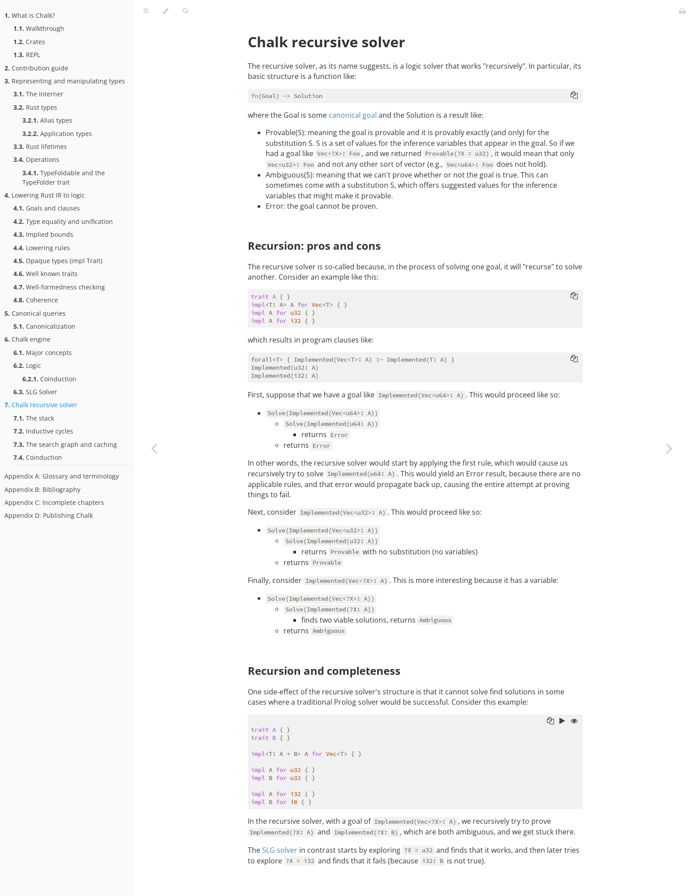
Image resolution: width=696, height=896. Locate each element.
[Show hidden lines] (574, 722)
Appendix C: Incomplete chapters (54, 502)
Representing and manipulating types (64, 81)
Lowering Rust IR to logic (44, 195)
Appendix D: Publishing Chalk (48, 515)
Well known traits (45, 273)
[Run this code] (562, 722)
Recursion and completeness (324, 670)
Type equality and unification (63, 221)
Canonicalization (44, 326)
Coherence (35, 300)
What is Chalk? (29, 15)
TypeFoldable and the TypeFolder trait (63, 177)
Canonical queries (35, 313)
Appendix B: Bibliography (42, 489)
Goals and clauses (46, 208)
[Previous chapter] (154, 448)
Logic (27, 365)
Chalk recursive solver (40, 405)
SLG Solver (35, 392)
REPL (26, 54)
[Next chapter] (669, 448)
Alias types (47, 120)
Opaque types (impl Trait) (57, 260)
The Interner (38, 94)
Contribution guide (36, 68)
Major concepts (42, 352)
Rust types (35, 107)
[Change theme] (165, 11)
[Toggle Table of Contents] (145, 11)
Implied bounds (43, 234)
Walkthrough (38, 28)
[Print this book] (682, 11)
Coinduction (49, 379)
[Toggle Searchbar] (185, 11)
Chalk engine (27, 339)
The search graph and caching (65, 444)
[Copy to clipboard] (574, 96)
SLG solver (279, 850)
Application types (57, 133)
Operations (36, 159)
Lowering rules (41, 248)
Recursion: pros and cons (314, 245)
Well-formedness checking (59, 287)
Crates (29, 41)
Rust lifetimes (40, 146)
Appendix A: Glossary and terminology (61, 476)
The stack (33, 418)
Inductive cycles (43, 431)
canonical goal (353, 115)
